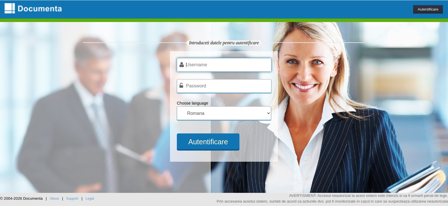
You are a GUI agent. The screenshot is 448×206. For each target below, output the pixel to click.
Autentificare (428, 9)
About (54, 199)
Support (72, 199)
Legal (90, 199)
